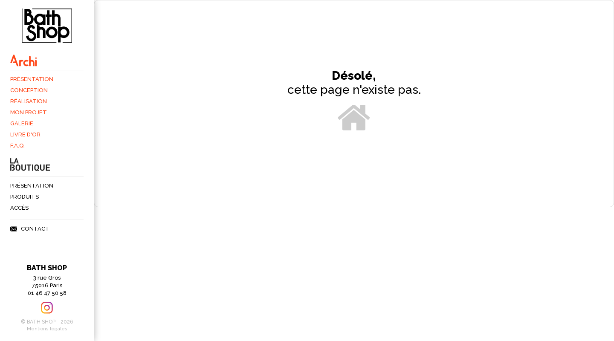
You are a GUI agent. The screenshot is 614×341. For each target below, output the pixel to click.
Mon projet (28, 112)
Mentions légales (47, 329)
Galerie (21, 123)
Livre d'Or (25, 134)
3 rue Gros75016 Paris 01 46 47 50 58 (47, 280)
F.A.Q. (17, 145)
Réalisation (28, 101)
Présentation (31, 79)
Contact (35, 228)
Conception (29, 90)
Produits (24, 197)
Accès (19, 208)
